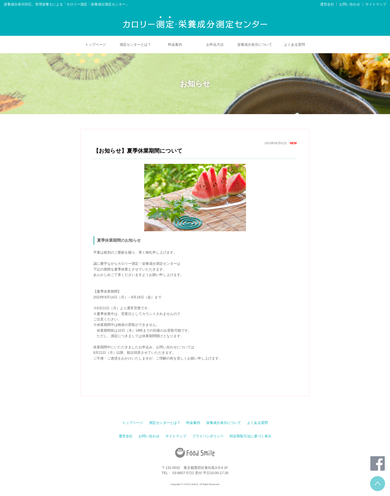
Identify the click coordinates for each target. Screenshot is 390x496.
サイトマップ (375, 4)
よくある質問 (294, 44)
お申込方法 (215, 44)
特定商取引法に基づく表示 (250, 436)
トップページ (95, 44)
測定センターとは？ (135, 44)
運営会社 (327, 4)
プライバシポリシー (208, 436)
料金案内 (175, 44)
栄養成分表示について (254, 44)
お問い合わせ (349, 4)
